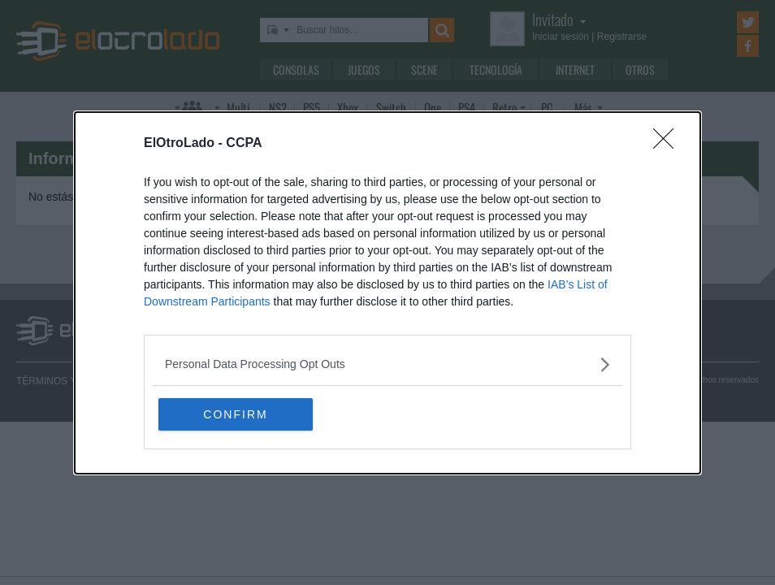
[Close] (668, 143)
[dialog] (387, 293)
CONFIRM (235, 414)
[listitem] (387, 364)
